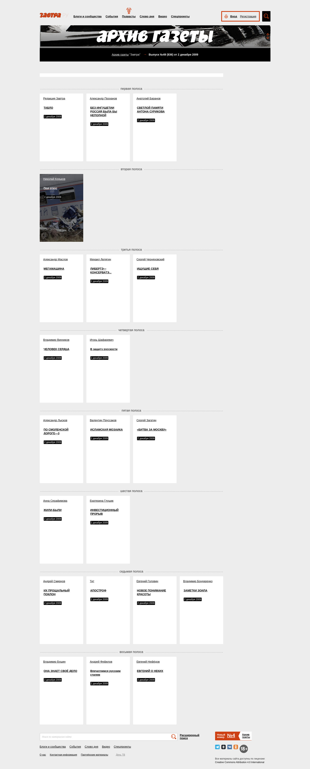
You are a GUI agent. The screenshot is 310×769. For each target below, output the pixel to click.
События (112, 16)
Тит (92, 581)
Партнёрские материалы (94, 754)
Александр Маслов (55, 259)
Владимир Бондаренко (198, 581)
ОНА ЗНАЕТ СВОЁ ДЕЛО (60, 671)
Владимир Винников (56, 339)
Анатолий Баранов (149, 98)
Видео (162, 16)
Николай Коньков (54, 178)
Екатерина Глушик (101, 500)
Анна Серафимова (55, 500)
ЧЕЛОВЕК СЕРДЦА (56, 349)
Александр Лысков (55, 420)
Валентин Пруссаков (103, 420)
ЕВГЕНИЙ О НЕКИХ (150, 671)
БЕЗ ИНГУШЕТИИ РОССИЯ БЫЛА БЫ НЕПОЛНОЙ (103, 111)
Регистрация (248, 16)
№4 (231, 735)
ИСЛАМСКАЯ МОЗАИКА (106, 429)
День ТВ (120, 754)
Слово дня (147, 16)
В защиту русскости (104, 349)
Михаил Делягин (100, 259)
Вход (233, 16)
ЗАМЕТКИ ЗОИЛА (195, 590)
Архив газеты (120, 54)
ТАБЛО (48, 107)
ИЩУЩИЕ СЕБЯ (148, 268)
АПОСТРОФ (98, 590)
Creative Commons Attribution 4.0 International (239, 762)
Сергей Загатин (146, 420)
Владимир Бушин (54, 661)
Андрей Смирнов (54, 581)
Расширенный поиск (189, 737)
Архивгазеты (246, 736)
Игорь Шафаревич (102, 339)
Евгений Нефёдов (148, 661)
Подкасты (129, 16)
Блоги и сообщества (88, 16)
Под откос (50, 188)
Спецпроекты (180, 16)
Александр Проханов (103, 98)
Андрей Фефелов (101, 661)
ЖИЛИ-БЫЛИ (53, 510)
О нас (43, 754)
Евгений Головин (147, 581)
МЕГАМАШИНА (54, 268)
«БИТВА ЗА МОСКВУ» (151, 429)
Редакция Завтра (54, 98)
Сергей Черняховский (150, 259)
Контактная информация (63, 754)
